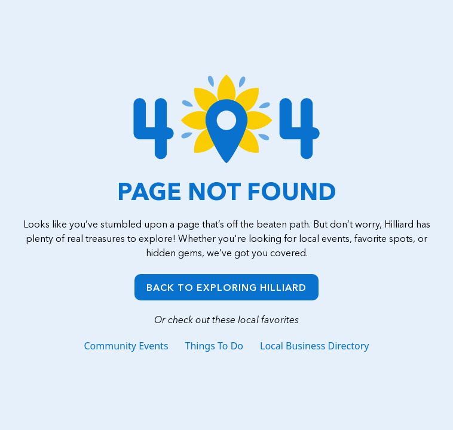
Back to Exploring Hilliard (226, 287)
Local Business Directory (314, 345)
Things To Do (214, 345)
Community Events (126, 345)
